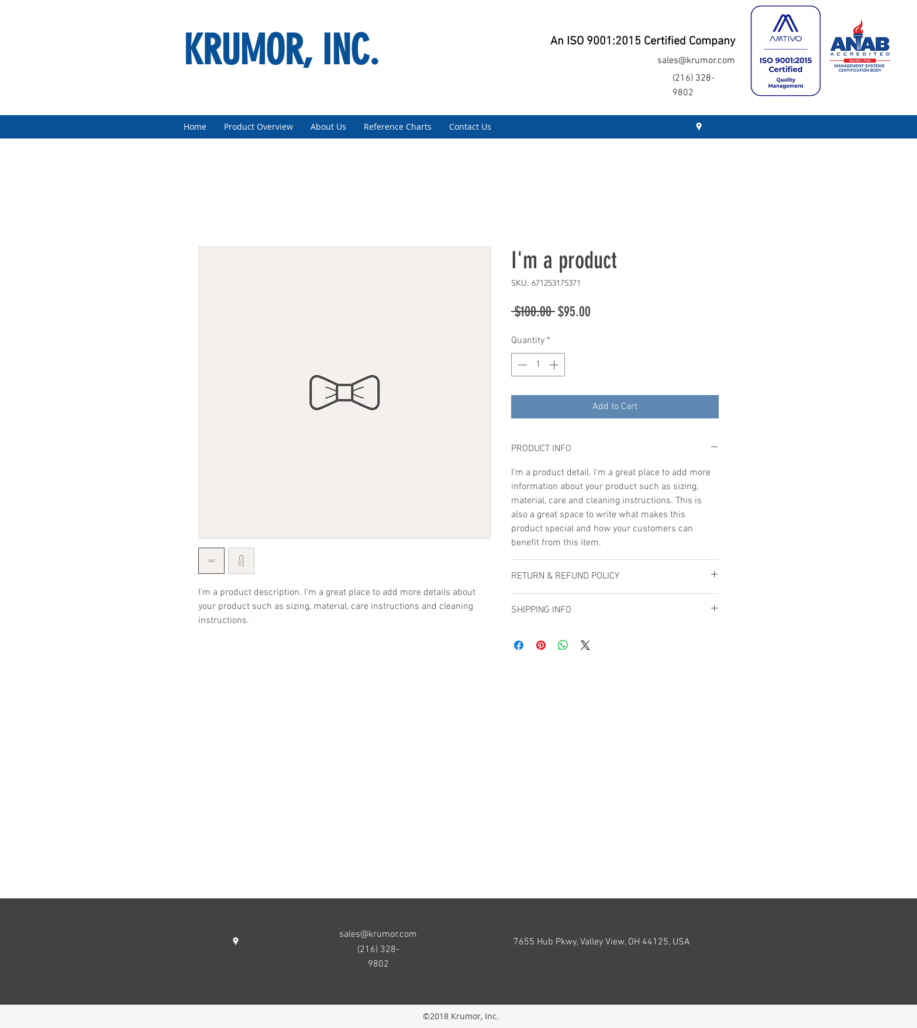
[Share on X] (585, 645)
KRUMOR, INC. (281, 50)
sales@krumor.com (696, 61)
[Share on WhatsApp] (563, 645)
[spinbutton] (538, 365)
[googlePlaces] (699, 127)
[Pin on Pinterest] (541, 645)
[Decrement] (521, 365)
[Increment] (555, 365)
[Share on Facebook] (519, 645)
